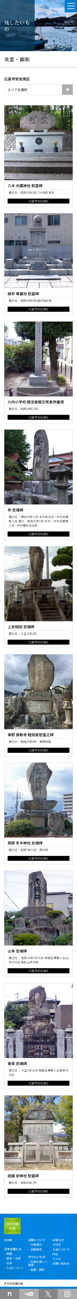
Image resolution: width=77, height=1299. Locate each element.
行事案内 (36, 1245)
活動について (36, 1240)
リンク (56, 1258)
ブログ (56, 1244)
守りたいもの (36, 1256)
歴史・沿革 (13, 1258)
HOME (8, 1240)
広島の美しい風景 (38, 1263)
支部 (9, 1263)
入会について (15, 1268)
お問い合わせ (61, 1263)
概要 (9, 1254)
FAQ (55, 1254)
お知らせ (58, 1240)
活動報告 (36, 1249)
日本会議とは (12, 1249)
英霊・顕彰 (37, 1269)
